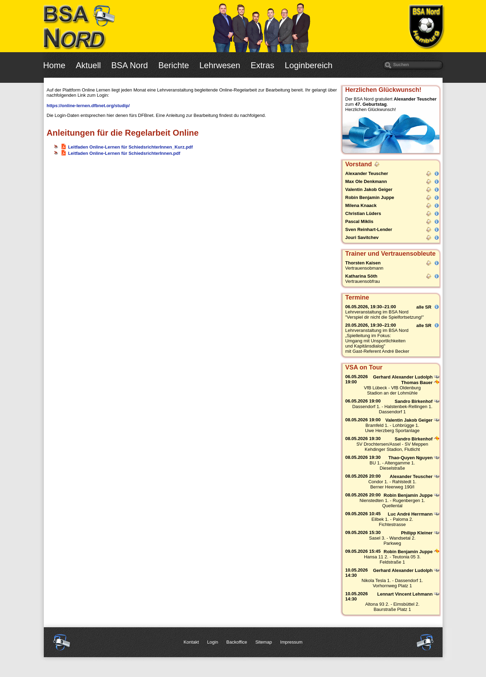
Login (212, 642)
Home (54, 65)
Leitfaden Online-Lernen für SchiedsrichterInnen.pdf (124, 153)
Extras (262, 65)
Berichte (173, 65)
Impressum (291, 642)
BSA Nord (129, 65)
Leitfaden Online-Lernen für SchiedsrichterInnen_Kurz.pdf (130, 147)
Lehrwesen (220, 65)
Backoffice (236, 642)
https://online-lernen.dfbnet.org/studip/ (88, 105)
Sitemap (263, 642)
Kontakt (191, 642)
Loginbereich (308, 65)
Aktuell (88, 65)
